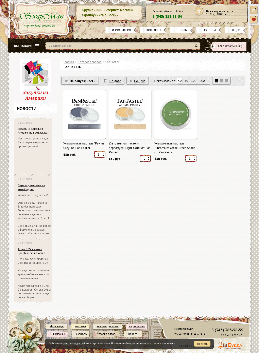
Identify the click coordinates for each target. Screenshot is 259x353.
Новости (209, 30)
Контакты (153, 30)
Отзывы (181, 30)
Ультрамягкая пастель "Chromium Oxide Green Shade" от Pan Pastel (175, 147)
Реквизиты (81, 334)
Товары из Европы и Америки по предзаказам (33, 130)
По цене (139, 80)
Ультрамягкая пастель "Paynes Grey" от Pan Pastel (83, 145)
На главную (57, 326)
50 (180, 81)
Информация (121, 30)
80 (186, 81)
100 (193, 81)
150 (202, 81)
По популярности (82, 80)
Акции (235, 30)
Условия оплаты (107, 334)
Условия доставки (108, 326)
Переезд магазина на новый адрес (31, 187)
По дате (115, 80)
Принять (202, 343)
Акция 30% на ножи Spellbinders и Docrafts (32, 251)
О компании (57, 334)
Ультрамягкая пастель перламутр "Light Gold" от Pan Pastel (130, 147)
